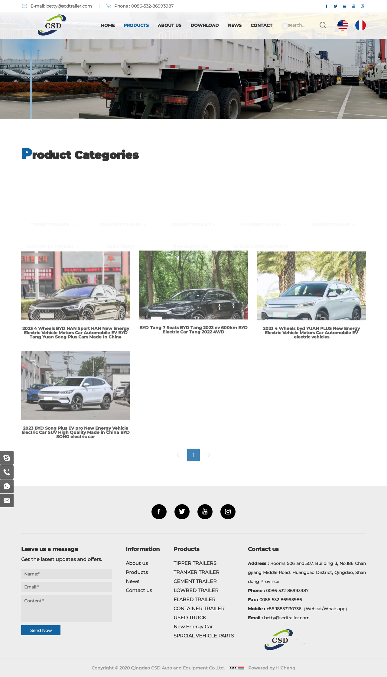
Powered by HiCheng (271, 668)
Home (108, 25)
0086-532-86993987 (152, 6)
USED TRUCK (120, 204)
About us (137, 563)
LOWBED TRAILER (261, 182)
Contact (261, 25)
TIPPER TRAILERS (50, 182)
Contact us (139, 590)
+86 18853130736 (283, 608)
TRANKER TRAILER (120, 182)
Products (136, 25)
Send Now (41, 630)
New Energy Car (191, 204)
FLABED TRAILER (331, 182)
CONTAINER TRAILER (50, 204)
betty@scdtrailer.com (69, 6)
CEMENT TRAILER (191, 182)
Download (204, 25)
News (235, 25)
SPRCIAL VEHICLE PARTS (261, 204)
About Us (169, 25)
